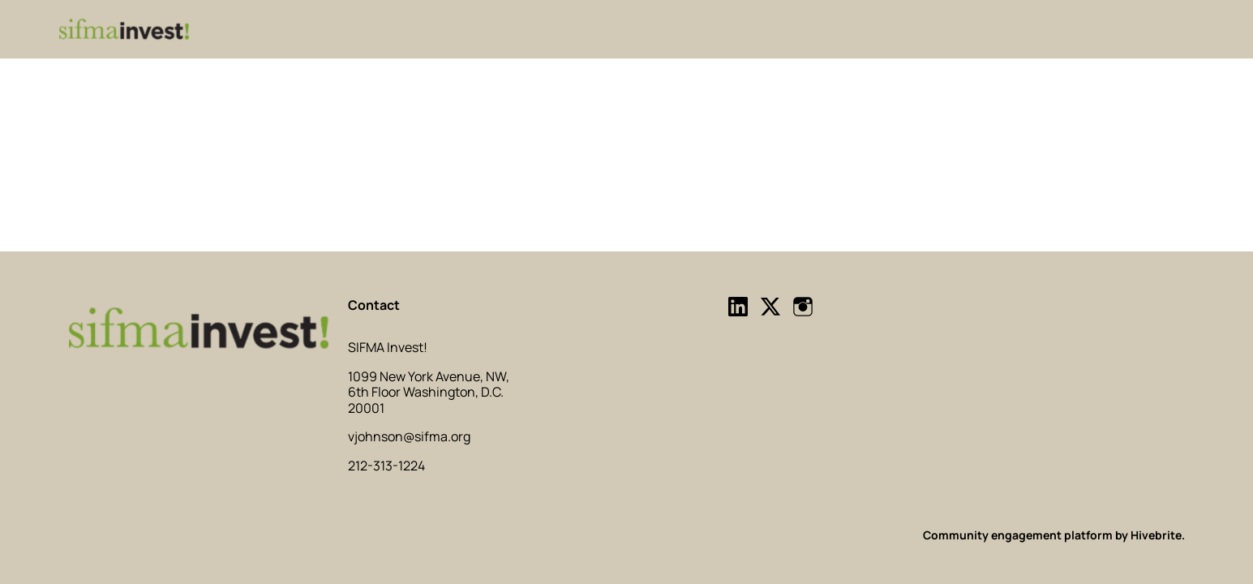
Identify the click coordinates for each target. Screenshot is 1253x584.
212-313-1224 (386, 465)
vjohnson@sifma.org (409, 436)
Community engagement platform (1018, 535)
